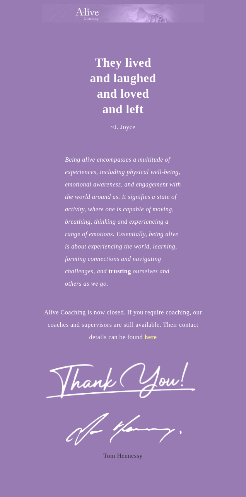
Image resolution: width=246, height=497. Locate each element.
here (150, 337)
